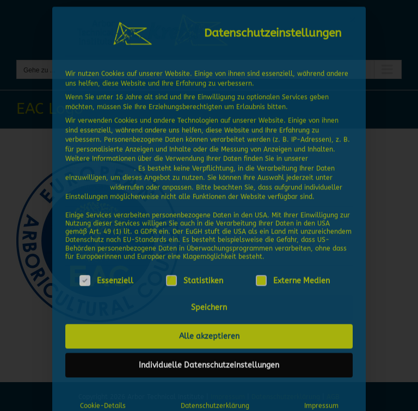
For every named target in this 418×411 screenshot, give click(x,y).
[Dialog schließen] (352, 17)
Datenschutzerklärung (99, 165)
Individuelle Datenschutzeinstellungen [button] (209, 362)
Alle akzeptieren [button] (209, 333)
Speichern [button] (209, 304)
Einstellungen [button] (86, 184)
